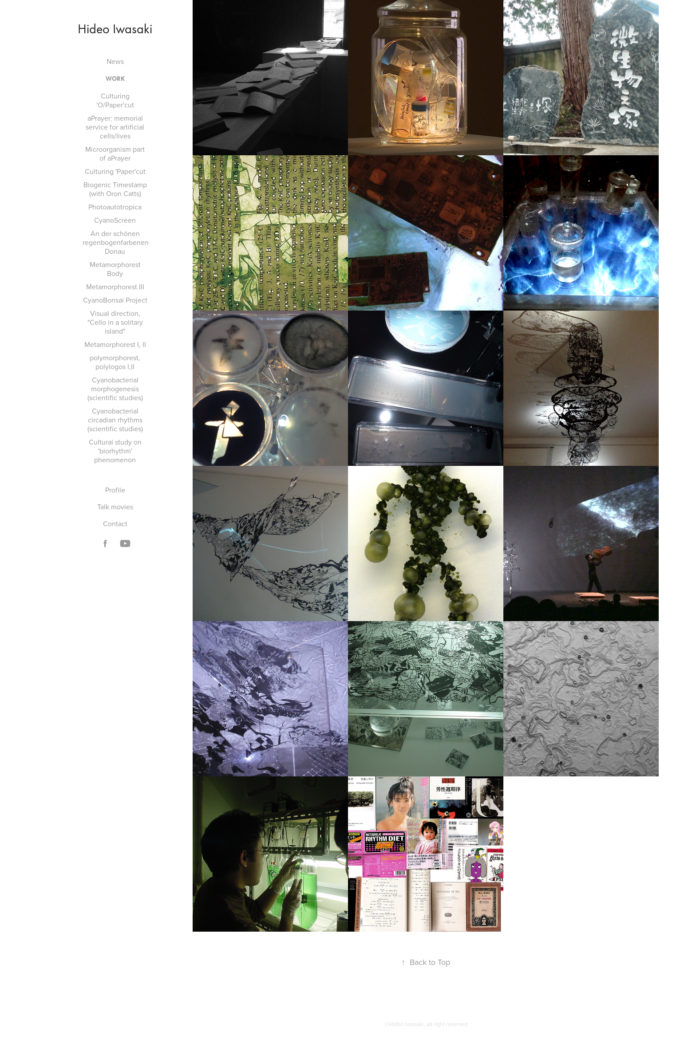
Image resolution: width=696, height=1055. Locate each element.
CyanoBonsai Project (115, 300)
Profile (115, 490)
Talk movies (115, 507)
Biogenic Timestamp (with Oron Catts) (115, 189)
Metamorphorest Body (115, 269)
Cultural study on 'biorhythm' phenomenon (115, 451)
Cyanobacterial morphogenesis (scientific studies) (115, 388)
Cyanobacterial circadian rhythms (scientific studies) (115, 419)
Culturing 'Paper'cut (115, 171)
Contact (115, 523)
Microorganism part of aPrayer (115, 153)
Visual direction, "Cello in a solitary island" (115, 322)
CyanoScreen (115, 220)
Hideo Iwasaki (115, 29)
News (115, 61)
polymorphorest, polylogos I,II (115, 362)
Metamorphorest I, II (115, 344)
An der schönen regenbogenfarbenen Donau (116, 242)
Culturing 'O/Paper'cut (115, 100)
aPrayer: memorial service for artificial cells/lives (115, 127)
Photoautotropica (115, 207)
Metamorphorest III (115, 286)
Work (115, 79)
